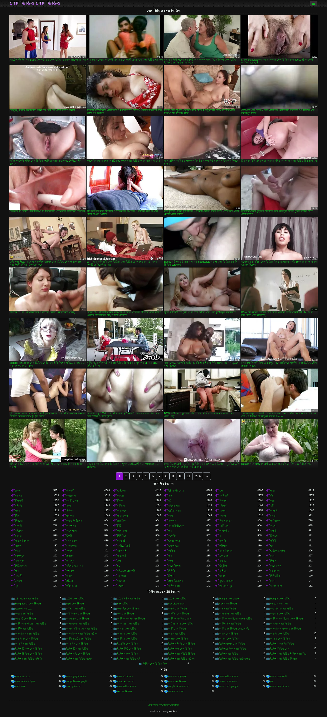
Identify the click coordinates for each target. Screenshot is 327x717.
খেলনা (222, 510)
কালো (273, 525)
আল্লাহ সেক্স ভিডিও (178, 638)
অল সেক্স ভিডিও (125, 613)
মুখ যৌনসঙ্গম (226, 550)
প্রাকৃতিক (121, 520)
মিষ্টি (119, 525)
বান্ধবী (273, 530)
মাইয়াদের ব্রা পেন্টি (126, 570)
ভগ (221, 490)
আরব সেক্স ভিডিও (228, 633)
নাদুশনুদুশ (19, 560)
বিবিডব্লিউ (275, 575)
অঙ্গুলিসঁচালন (74, 520)
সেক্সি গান (20, 686)
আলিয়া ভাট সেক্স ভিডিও (78, 638)
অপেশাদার (71, 525)
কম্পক (69, 550)
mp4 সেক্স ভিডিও (75, 603)
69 (118, 565)
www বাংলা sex (23, 608)
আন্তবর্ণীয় (224, 530)
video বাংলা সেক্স (279, 603)
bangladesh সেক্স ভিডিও (28, 603)
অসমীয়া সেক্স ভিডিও (178, 613)
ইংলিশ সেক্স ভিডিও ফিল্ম (155, 663)
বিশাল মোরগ (225, 520)
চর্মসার (18, 535)
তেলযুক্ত (19, 555)
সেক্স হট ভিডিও (125, 676)
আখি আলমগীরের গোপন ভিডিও (236, 618)
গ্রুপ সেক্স (224, 555)
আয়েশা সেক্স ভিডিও (127, 633)
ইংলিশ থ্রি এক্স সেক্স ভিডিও (28, 648)
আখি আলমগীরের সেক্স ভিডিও (31, 623)
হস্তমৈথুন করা (174, 510)
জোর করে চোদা (176, 691)
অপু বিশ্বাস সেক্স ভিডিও (281, 608)
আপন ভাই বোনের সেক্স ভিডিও (81, 628)
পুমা (17, 570)
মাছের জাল (276, 585)
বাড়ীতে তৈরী (123, 545)
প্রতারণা (70, 555)
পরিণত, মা (71, 585)
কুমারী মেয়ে (72, 500)
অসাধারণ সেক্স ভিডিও (230, 613)
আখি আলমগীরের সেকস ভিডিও (286, 618)
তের (272, 500)
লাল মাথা (122, 530)
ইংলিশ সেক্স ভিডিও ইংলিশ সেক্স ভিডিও (289, 653)
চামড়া (273, 515)
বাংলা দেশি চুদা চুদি (228, 686)
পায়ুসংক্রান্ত (122, 515)
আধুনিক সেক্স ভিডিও (280, 623)
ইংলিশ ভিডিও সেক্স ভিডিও (28, 653)
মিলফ (120, 500)
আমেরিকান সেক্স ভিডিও (27, 633)
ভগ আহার (173, 545)
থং (271, 545)
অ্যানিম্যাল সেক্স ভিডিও (77, 618)
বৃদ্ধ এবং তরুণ (226, 580)
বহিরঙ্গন (19, 530)
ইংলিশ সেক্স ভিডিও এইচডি (28, 658)
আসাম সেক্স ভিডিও (280, 638)
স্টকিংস (70, 510)
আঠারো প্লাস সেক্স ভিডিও (181, 623)
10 (180, 476)
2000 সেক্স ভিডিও (75, 598)
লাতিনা (171, 550)
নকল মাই (121, 550)
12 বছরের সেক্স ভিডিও (26, 598)
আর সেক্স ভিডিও (177, 633)
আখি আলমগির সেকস (179, 618)
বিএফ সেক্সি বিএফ (228, 681)
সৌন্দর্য (222, 505)
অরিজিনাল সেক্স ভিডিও (78, 613)
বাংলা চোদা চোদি (278, 676)
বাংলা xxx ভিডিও (177, 681)
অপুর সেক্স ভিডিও (24, 613)
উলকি (69, 535)
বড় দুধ (18, 495)
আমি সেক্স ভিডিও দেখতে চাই (234, 628)
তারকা (18, 545)
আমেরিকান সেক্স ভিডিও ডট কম (82, 633)
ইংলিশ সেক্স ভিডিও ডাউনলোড (234, 658)
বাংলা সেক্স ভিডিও (279, 686)
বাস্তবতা (223, 560)
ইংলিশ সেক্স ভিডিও (229, 653)
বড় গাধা (121, 575)
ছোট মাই (223, 495)
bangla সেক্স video (229, 598)
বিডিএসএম (21, 565)
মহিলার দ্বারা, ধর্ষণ (75, 565)
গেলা (171, 560)
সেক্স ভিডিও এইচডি (25, 681)
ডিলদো (274, 535)
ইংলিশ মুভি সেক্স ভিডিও (78, 653)
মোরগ (18, 550)
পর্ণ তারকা (275, 520)
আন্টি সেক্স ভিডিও (24, 628)
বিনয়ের (19, 520)
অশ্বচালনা (71, 495)
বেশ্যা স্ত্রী (121, 540)
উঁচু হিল (223, 565)
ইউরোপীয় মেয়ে (176, 490)
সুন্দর (69, 505)
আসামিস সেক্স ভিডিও (77, 643)
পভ (170, 530)
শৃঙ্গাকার (70, 515)
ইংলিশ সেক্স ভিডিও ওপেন (79, 658)
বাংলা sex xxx (22, 676)
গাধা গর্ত (121, 555)
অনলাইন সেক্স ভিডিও (128, 608)
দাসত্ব (69, 575)
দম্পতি (222, 540)
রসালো (19, 580)
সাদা (170, 495)
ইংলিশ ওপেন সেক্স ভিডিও (232, 643)
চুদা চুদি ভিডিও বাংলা (178, 686)
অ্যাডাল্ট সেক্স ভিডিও (25, 618)
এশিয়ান (121, 505)
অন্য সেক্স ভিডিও (227, 608)
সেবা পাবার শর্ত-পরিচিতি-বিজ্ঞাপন (163, 705)
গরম (17, 510)
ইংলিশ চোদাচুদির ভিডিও (282, 643)
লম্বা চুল (70, 570)
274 (198, 476)
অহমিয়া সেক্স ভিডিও (280, 613)
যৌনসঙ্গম (275, 570)
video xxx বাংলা (125, 681)
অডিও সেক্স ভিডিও (76, 608)
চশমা (272, 555)
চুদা (271, 681)
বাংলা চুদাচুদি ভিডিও (76, 676)
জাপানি (274, 510)
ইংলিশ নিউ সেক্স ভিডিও (129, 648)
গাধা (272, 490)
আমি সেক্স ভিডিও (177, 628)
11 (189, 476)
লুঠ (169, 500)
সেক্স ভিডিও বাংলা (228, 676)
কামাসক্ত (121, 510)
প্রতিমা (69, 580)
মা (220, 535)
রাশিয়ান (223, 570)
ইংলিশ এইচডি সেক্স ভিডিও (181, 643)
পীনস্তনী (70, 490)
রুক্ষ (119, 560)
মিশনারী (19, 500)
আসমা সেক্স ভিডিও (229, 638)
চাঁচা (272, 495)
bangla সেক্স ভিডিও (280, 598)
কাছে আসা (71, 530)
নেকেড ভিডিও (124, 691)
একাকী (18, 525)
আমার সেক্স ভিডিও (127, 628)
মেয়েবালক (275, 565)
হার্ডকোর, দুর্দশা (277, 550)
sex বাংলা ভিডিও (228, 603)
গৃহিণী (273, 540)
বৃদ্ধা (17, 585)
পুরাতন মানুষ (225, 585)
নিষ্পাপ (222, 500)
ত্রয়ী (272, 505)
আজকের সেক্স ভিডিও (128, 623)
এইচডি (18, 505)
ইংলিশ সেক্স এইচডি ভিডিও (181, 653)
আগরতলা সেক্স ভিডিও (78, 623)
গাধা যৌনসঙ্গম (22, 540)
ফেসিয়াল (224, 525)
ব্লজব (18, 490)
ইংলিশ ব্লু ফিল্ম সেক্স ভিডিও (232, 648)
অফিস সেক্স (174, 585)
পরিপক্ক (223, 545)
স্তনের (222, 575)
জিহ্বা (171, 575)
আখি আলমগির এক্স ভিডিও (131, 618)
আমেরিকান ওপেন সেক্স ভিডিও (285, 628)
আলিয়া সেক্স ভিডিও (127, 638)
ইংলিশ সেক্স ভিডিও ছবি (129, 658)
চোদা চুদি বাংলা (73, 686)
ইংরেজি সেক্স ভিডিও (127, 643)
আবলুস (70, 560)
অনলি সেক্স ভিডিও (177, 608)
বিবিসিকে (121, 535)
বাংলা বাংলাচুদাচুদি (177, 676)
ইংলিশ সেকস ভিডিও (127, 653)
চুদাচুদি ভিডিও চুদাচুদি (76, 681)
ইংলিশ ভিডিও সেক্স (279, 648)
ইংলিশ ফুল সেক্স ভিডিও (180, 648)
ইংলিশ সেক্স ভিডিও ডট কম (181, 658)
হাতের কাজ (174, 540)
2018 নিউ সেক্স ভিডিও (128, 598)
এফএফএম (71, 545)
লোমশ (222, 515)
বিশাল (273, 560)
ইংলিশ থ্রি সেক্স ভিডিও (77, 648)
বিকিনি (171, 570)
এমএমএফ (71, 540)
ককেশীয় (172, 535)
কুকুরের (121, 495)
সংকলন (172, 520)
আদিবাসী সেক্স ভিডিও (230, 623)
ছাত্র (170, 555)
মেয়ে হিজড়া (174, 565)
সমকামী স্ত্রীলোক (176, 525)
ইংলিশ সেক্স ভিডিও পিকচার (283, 658)
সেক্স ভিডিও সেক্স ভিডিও (35, 3)
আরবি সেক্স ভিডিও (280, 633)
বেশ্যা (171, 515)
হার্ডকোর (121, 490)
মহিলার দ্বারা (174, 505)
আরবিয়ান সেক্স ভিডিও (26, 638)
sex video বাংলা (176, 603)
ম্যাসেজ (121, 580)
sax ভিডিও (123, 603)
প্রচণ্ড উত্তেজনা (175, 580)
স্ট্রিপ (17, 515)
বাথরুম (120, 585)
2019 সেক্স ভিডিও (177, 598)
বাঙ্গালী (18, 575)
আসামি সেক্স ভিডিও (25, 643)
